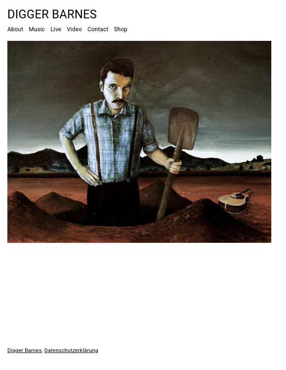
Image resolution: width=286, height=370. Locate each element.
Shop (120, 29)
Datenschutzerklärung (71, 350)
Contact (98, 29)
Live (55, 29)
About (15, 29)
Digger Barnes (52, 14)
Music (37, 29)
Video (74, 29)
